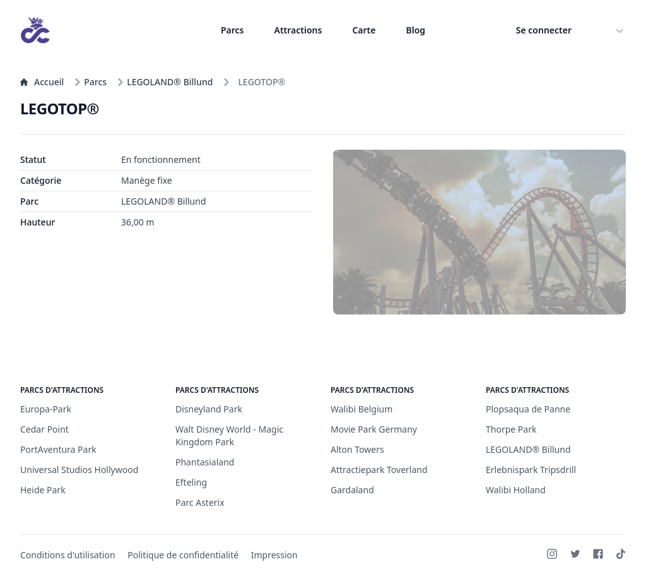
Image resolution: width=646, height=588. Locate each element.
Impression (274, 555)
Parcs (232, 30)
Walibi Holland (516, 490)
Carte (363, 30)
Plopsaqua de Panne (528, 409)
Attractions (298, 30)
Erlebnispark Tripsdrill (531, 470)
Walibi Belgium (361, 409)
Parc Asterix (200, 502)
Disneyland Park (208, 409)
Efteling (191, 482)
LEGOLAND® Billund (165, 82)
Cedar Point (44, 429)
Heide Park (43, 490)
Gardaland (352, 490)
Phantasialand (204, 462)
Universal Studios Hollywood (79, 470)
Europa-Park (45, 409)
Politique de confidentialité (182, 555)
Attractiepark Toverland (379, 470)
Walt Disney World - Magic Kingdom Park (229, 435)
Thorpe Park (511, 429)
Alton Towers (357, 449)
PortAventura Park (58, 449)
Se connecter (544, 30)
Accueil (42, 82)
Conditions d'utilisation (67, 555)
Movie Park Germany (374, 429)
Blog (415, 30)
